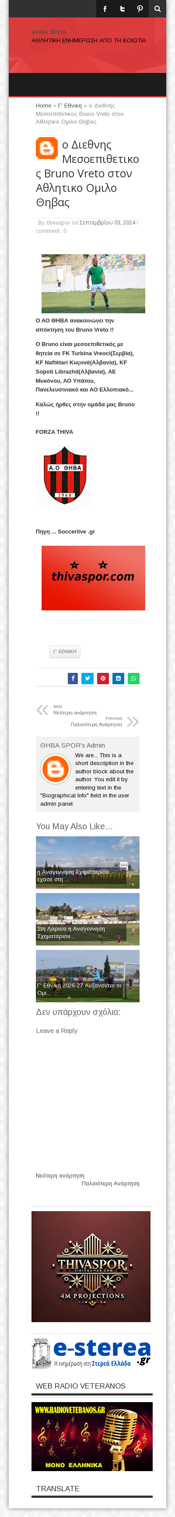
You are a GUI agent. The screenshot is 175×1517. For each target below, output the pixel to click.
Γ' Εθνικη (65, 651)
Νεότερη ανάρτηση (60, 1175)
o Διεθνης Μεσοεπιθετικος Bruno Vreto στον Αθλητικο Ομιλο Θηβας (87, 173)
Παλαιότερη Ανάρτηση (111, 1183)
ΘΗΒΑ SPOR (49, 32)
